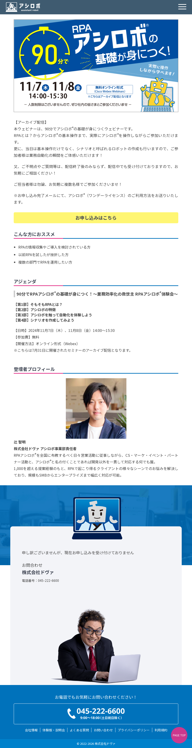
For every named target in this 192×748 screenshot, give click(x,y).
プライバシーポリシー (134, 730)
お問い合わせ (103, 730)
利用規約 (161, 730)
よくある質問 (79, 730)
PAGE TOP (179, 735)
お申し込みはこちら (96, 217)
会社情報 (31, 730)
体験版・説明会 (54, 730)
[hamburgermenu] (182, 7)
